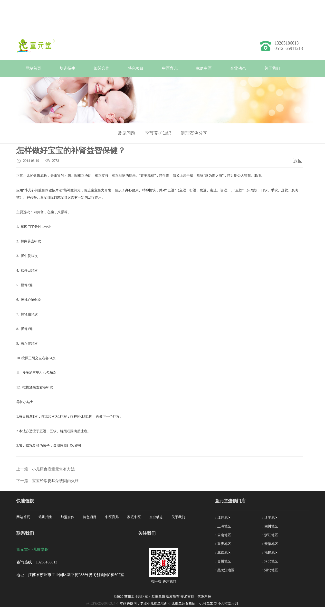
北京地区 (224, 552)
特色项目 (135, 68)
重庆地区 (224, 544)
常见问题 (126, 138)
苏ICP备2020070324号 (102, 603)
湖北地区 (271, 570)
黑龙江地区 (225, 570)
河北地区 (271, 561)
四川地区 (271, 526)
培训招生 (67, 68)
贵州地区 (224, 561)
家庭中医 (204, 68)
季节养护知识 (158, 138)
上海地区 (224, 526)
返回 (298, 162)
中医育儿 (170, 68)
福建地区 (271, 552)
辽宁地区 (271, 517)
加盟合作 (101, 68)
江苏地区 (224, 517)
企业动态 (238, 68)
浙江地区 (271, 535)
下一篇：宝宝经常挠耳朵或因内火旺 (47, 503)
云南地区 (224, 535)
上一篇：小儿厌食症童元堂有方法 (45, 491)
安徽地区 (271, 544)
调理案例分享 (194, 138)
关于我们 (272, 68)
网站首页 (33, 68)
